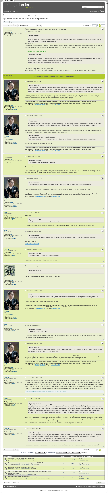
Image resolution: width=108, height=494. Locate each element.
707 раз (14, 284)
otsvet (5, 28)
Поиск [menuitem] (13, 11)
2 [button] (97, 25)
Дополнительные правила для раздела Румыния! (54, 76)
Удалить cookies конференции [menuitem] (96, 486)
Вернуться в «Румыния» (11, 482)
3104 (11, 280)
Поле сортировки (57, 452)
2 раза (14, 405)
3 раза (13, 255)
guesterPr (10, 460)
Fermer (6, 276)
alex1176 (6, 230)
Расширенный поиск (102, 7)
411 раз (14, 283)
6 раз (13, 330)
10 (11, 32)
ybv (80, 471)
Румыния (47, 15)
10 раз (13, 35)
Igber (5, 324)
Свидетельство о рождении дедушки (21, 467)
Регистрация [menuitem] (95, 11)
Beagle (6, 398)
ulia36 (9, 478)
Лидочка (10, 468)
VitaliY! (80, 458)
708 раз (14, 108)
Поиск (99, 7)
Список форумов (10, 15)
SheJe (5, 212)
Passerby (6, 249)
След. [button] (104, 25)
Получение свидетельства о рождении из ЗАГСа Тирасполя (29, 463)
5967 (11, 105)
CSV (80, 463)
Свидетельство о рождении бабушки (21, 458)
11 (11, 328)
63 (11, 402)
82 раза (14, 236)
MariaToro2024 (12, 464)
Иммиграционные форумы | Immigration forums (29, 15)
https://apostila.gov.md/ (32, 243)
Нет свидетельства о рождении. (19, 476)
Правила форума (8, 22)
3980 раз (14, 109)
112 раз (14, 238)
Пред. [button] (93, 25)
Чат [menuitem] (18, 11)
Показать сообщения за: (33, 452)
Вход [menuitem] (102, 11)
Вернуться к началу (103, 72)
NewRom (6, 101)
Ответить (7, 25)
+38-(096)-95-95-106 (40, 104)
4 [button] (101, 25)
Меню (7, 11)
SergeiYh (10, 474)
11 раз (14, 219)
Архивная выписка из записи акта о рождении (25, 18)
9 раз (13, 218)
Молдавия (34, 460)
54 (11, 216)
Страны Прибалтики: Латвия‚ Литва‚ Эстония (41, 478)
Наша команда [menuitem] (81, 486)
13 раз (13, 404)
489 (11, 234)
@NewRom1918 (55, 104)
